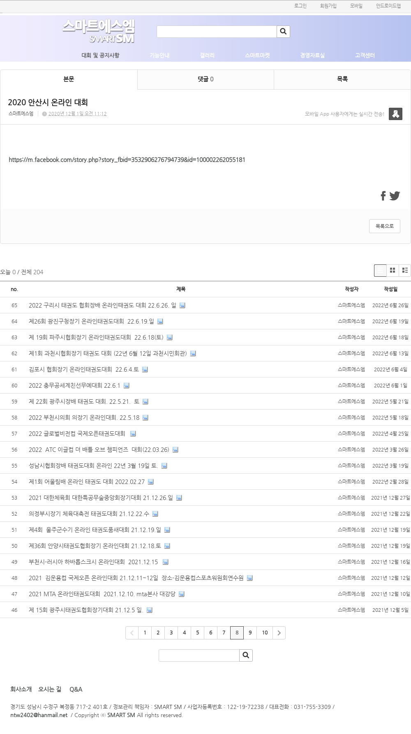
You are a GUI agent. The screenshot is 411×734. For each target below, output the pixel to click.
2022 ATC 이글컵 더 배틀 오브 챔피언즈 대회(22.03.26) (99, 449)
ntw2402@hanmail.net (38, 715)
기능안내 (159, 55)
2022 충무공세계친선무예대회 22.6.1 (74, 385)
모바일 (356, 6)
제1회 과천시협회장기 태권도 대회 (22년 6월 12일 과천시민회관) (108, 353)
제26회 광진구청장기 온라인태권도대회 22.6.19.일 (91, 321)
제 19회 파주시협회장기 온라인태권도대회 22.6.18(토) (96, 337)
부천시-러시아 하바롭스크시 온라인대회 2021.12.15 (94, 561)
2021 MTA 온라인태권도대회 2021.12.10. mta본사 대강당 (102, 593)
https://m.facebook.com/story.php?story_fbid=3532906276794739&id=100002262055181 (127, 159)
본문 (68, 79)
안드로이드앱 (388, 6)
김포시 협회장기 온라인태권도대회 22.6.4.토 (84, 369)
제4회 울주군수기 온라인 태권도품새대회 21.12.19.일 (95, 529)
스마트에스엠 (21, 113)
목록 (342, 79)
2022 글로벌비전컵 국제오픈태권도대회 (78, 433)
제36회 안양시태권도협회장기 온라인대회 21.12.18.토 (95, 545)
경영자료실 (312, 55)
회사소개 (21, 689)
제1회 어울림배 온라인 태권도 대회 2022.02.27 (87, 481)
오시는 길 (49, 689)
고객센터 (365, 55)
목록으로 (385, 226)
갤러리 (207, 55)
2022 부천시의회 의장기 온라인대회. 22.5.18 (84, 417)
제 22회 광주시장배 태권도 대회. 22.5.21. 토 (84, 401)
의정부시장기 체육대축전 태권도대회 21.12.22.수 (89, 513)
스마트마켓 (257, 55)
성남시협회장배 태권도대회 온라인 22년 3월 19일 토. (93, 465)
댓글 (205, 79)
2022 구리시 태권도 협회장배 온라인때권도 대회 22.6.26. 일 (102, 305)
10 (265, 632)
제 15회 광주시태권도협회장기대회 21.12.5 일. (86, 610)
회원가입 (328, 6)
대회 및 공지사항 (100, 55)
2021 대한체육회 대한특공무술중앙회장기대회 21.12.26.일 (101, 497)
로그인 (300, 6)
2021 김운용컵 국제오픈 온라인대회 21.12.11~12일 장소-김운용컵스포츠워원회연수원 (136, 577)
